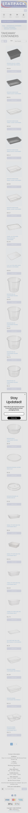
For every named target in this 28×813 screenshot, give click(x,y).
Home (3, 25)
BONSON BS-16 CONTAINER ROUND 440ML (12, 382)
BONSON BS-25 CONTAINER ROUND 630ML (12, 324)
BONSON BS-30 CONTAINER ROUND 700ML (12, 296)
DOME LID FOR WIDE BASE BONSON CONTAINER (12, 238)
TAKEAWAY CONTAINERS (10, 28)
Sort (11, 40)
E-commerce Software (12, 810)
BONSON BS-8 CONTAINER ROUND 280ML (12, 440)
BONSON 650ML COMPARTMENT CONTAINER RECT (12, 728)
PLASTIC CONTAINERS (9, 27)
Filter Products (7, 21)
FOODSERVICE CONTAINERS (14, 25)
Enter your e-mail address (14, 786)
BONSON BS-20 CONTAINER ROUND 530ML (12, 353)
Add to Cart (14, 71)
